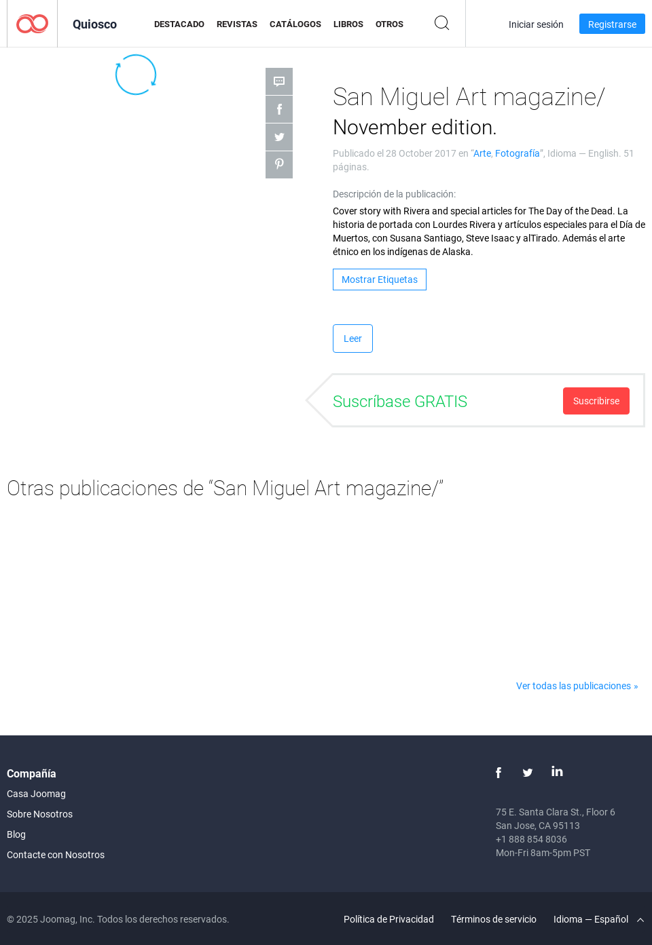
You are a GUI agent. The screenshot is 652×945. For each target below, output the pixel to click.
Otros (389, 24)
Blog (16, 834)
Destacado (179, 24)
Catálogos (295, 24)
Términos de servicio (494, 918)
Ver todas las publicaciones (573, 685)
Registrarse (612, 24)
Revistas (237, 24)
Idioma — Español (599, 918)
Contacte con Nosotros (56, 854)
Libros (348, 24)
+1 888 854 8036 (531, 838)
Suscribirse (596, 400)
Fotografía (517, 153)
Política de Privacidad (389, 918)
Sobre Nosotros (40, 813)
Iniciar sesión (536, 24)
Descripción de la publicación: (394, 193)
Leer (353, 338)
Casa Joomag (36, 793)
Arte (482, 153)
